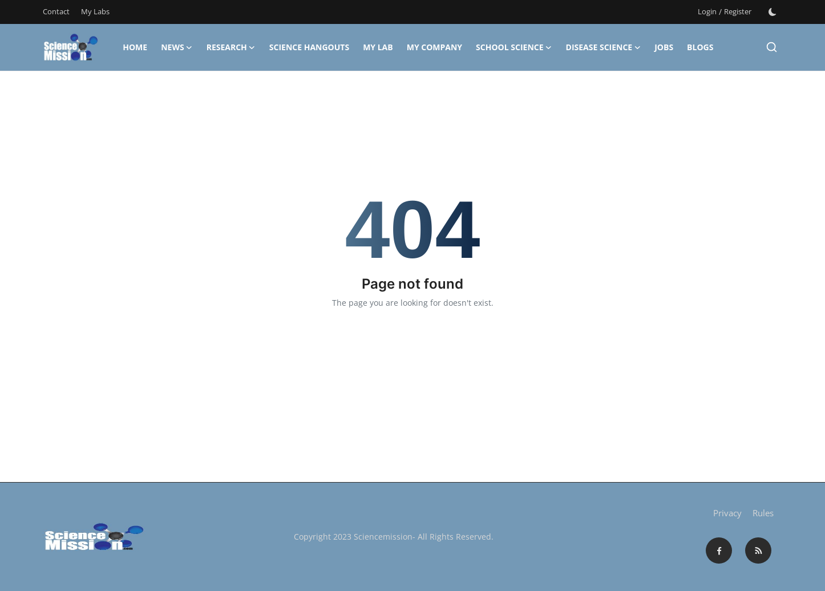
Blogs (700, 47)
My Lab (378, 47)
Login (707, 11)
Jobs (663, 47)
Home (135, 47)
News (176, 47)
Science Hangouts (309, 47)
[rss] (758, 550)
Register (737, 11)
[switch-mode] (772, 12)
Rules (763, 513)
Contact (56, 11)
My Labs (95, 11)
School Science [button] (514, 47)
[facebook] (719, 550)
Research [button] (231, 47)
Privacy (727, 513)
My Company (434, 47)
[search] (771, 47)
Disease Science (603, 47)
